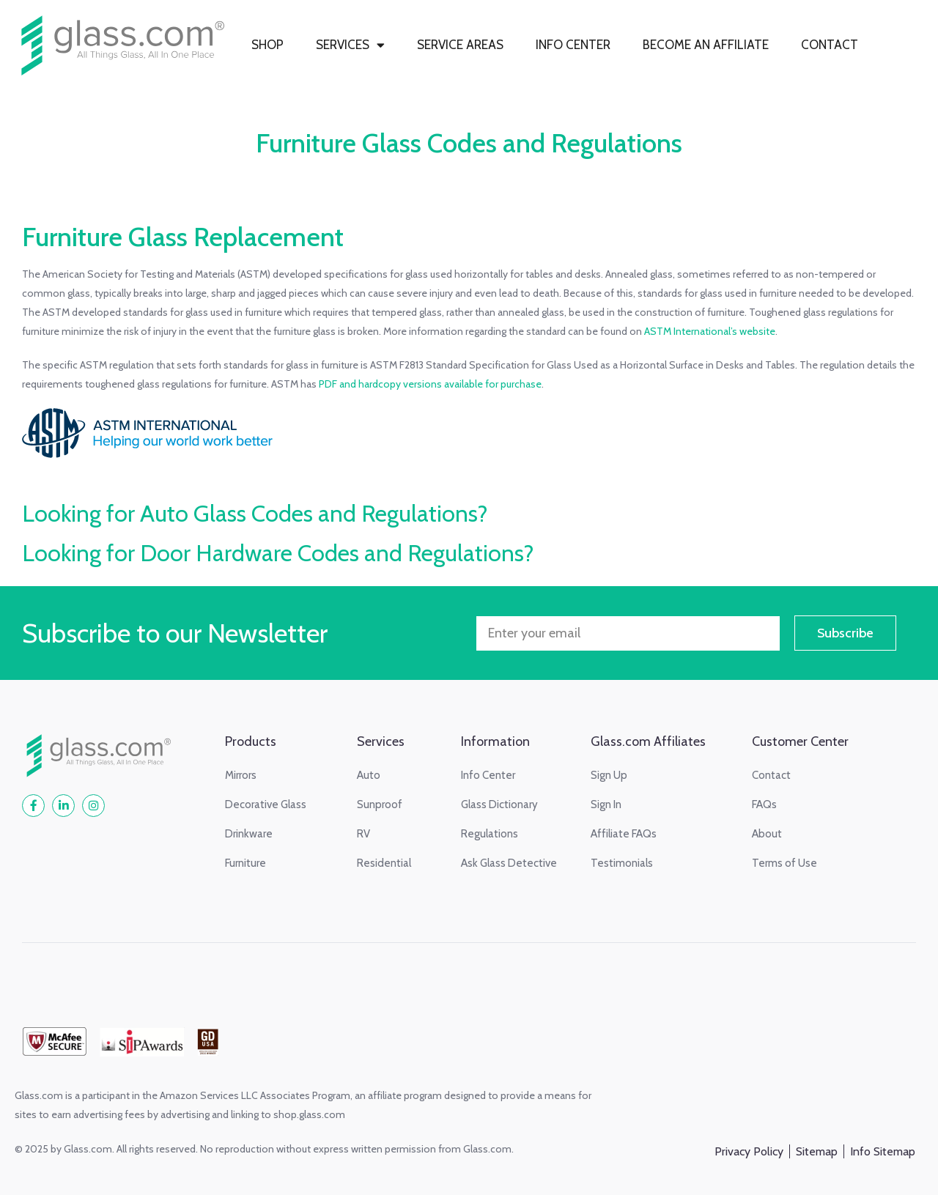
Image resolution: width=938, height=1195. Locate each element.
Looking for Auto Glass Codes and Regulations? (255, 513)
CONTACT (829, 44)
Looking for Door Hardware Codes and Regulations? (278, 553)
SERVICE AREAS (460, 44)
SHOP (267, 44)
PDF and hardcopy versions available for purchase (430, 384)
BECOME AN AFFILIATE (706, 44)
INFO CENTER (573, 44)
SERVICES (350, 45)
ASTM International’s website (709, 331)
